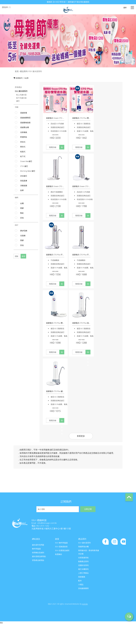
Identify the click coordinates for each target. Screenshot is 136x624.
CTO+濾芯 (24, 166)
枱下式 (22, 156)
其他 (22, 218)
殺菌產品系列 (83, 561)
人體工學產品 (83, 573)
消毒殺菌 (23, 185)
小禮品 (80, 584)
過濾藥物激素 (25, 122)
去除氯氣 (23, 132)
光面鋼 (22, 235)
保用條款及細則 (38, 552)
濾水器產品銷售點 (39, 556)
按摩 (22, 190)
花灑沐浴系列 (83, 565)
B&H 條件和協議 (61, 543)
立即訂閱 (88, 509)
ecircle (85, 604)
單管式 (22, 142)
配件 (80, 580)
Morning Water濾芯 (27, 171)
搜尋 (23, 256)
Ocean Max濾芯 (26, 161)
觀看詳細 (52, 147)
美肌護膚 (23, 180)
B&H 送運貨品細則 (62, 550)
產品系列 (23, 71)
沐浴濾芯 (23, 176)
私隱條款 (58, 554)
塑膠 (22, 208)
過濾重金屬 (24, 127)
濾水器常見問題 (38, 545)
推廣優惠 (81, 577)
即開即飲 (23, 137)
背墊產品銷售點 (38, 560)
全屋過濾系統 (83, 557)
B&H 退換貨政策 (61, 546)
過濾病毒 (23, 113)
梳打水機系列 (83, 569)
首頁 (17, 71)
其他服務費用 (83, 588)
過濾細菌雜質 (25, 117)
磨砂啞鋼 (23, 230)
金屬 (22, 203)
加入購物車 (62, 147)
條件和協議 (36, 548)
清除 (16, 256)
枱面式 (22, 151)
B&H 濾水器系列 (84, 543)
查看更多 (81, 436)
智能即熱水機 (83, 546)
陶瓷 (22, 213)
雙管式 (22, 146)
